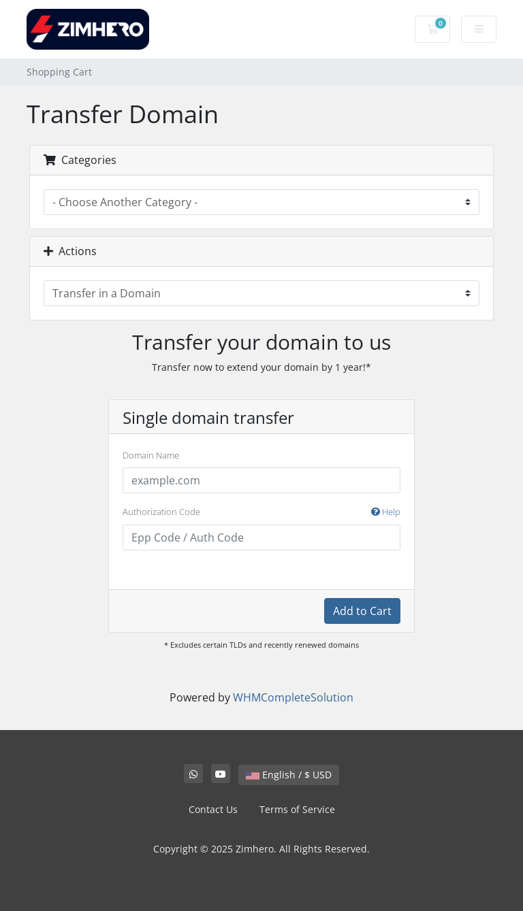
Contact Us (213, 809)
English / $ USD (289, 774)
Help (385, 512)
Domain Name (151, 455)
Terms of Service (297, 809)
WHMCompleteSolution (293, 697)
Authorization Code (261, 512)
